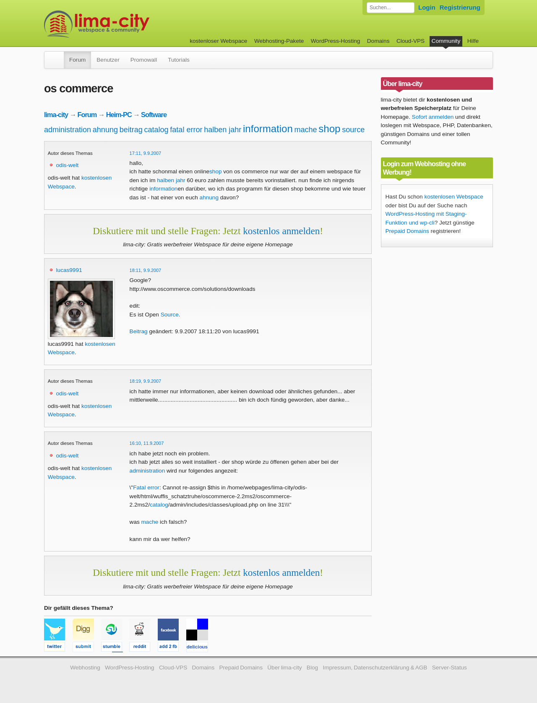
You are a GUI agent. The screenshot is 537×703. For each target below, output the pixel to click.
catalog (156, 129)
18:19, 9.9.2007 (146, 381)
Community (446, 41)
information (268, 128)
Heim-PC (119, 114)
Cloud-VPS (410, 41)
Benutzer (107, 60)
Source (170, 314)
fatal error (186, 129)
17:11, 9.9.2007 (146, 153)
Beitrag (139, 331)
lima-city (56, 114)
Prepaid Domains (407, 231)
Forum (77, 60)
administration (67, 129)
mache (306, 129)
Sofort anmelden (433, 117)
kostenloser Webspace (218, 41)
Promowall (143, 60)
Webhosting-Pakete (279, 41)
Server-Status (449, 667)
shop (329, 128)
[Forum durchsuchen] (390, 7)
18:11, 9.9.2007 (146, 270)
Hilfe (473, 41)
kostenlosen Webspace (453, 196)
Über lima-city (284, 667)
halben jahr (222, 129)
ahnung (105, 129)
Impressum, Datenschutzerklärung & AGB (375, 667)
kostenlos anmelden (281, 230)
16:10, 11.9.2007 (147, 443)
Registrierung (460, 7)
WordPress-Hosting (335, 41)
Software (154, 114)
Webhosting (85, 667)
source (353, 129)
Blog (312, 667)
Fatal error (146, 487)
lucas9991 (69, 270)
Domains (378, 41)
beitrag (131, 129)
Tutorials (179, 60)
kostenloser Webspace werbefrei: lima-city (128, 24)
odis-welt (67, 165)
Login (426, 7)
